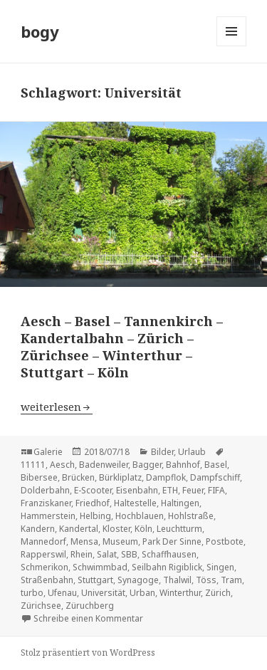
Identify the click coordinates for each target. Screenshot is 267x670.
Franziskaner (46, 503)
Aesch (62, 465)
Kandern (38, 529)
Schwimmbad (100, 567)
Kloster (116, 529)
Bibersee (39, 477)
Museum (120, 541)
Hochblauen (139, 516)
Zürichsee (41, 606)
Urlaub (192, 452)
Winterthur (180, 593)
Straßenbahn (47, 580)
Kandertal (78, 529)
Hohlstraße (191, 516)
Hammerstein (48, 516)
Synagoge (138, 580)
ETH (170, 490)
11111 (33, 465)
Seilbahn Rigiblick (167, 567)
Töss (206, 580)
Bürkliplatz (120, 477)
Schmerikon (44, 567)
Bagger (147, 465)
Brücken (78, 477)
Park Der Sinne (171, 541)
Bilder (162, 452)
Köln (143, 529)
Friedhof (92, 503)
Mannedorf (43, 541)
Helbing (95, 516)
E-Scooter (93, 490)
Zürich (218, 593)
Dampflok (166, 477)
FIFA (216, 490)
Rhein (81, 554)
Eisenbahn (137, 490)
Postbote (225, 541)
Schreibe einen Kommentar (88, 618)
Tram (231, 580)
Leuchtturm (179, 529)
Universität (103, 593)
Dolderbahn (45, 490)
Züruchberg (90, 606)
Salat (107, 554)
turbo (32, 593)
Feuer (193, 490)
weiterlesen (57, 406)
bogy (40, 31)
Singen (220, 567)
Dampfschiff (215, 477)
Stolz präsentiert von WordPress (88, 653)
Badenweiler (103, 465)
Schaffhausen (169, 554)
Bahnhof (183, 465)
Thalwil (177, 580)
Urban (142, 593)
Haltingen (180, 503)
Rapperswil (43, 554)
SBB (129, 554)
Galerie (48, 452)
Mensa (84, 541)
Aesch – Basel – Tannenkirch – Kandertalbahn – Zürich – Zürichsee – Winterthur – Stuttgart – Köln (122, 347)
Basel (215, 465)
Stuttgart (95, 580)
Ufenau (62, 593)
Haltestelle (135, 503)
